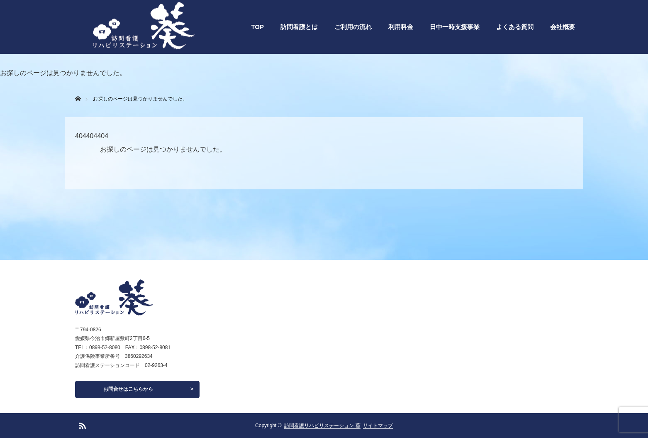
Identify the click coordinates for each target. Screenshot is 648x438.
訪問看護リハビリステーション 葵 (322, 425)
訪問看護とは (299, 26)
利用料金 (400, 26)
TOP (257, 26)
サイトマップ (378, 425)
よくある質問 (515, 26)
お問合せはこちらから (128, 389)
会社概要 (562, 26)
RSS (81, 424)
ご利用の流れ (353, 26)
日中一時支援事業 (455, 26)
